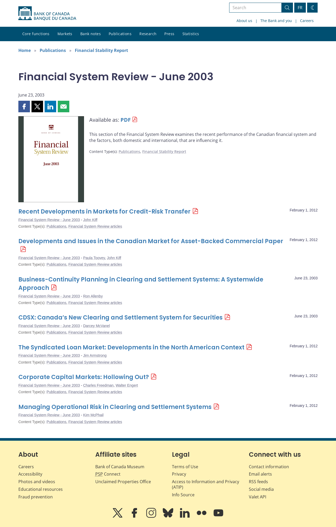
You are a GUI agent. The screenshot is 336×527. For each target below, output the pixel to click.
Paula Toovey (94, 258)
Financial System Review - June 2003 (49, 220)
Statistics (190, 33)
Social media (261, 489)
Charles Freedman (98, 385)
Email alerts (260, 474)
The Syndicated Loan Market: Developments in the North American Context (131, 347)
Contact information (269, 467)
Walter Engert (127, 385)
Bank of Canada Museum (119, 467)
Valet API (257, 497)
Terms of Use (185, 467)
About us (244, 20)
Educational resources (40, 489)
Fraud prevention (35, 497)
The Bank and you (276, 20)
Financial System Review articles (95, 226)
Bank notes (90, 33)
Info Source (183, 495)
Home (24, 50)
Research (147, 33)
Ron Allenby (93, 296)
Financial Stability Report (101, 50)
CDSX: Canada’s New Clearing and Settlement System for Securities (120, 317)
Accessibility (30, 474)
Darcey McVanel (96, 326)
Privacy (179, 474)
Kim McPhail (93, 415)
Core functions (36, 33)
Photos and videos (36, 482)
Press (169, 33)
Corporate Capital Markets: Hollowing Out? (83, 377)
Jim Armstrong (95, 355)
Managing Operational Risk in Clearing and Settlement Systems (115, 407)
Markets (64, 33)
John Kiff (90, 220)
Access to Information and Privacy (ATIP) (205, 484)
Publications (120, 33)
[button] (24, 106)
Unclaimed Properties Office (123, 482)
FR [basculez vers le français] (300, 7)
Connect (107, 474)
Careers (307, 20)
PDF (125, 119)
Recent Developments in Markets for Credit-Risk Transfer (104, 211)
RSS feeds (258, 482)
